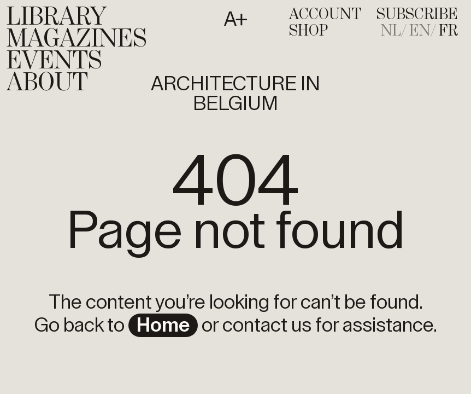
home (163, 325)
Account (325, 15)
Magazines (76, 39)
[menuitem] (394, 31)
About (47, 83)
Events (54, 61)
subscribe (417, 15)
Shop (308, 31)
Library (57, 17)
